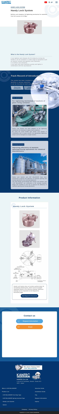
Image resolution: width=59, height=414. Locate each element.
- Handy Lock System (8, 401)
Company (24, 409)
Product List (6, 391)
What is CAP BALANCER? (10, 388)
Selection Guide (40, 388)
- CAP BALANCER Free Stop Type (12, 395)
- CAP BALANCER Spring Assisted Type (14, 398)
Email (25, 327)
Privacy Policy (33, 409)
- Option (5, 404)
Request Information (28, 321)
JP (52, 2)
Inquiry (37, 401)
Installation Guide (40, 391)
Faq (36, 395)
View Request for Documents (29, 295)
